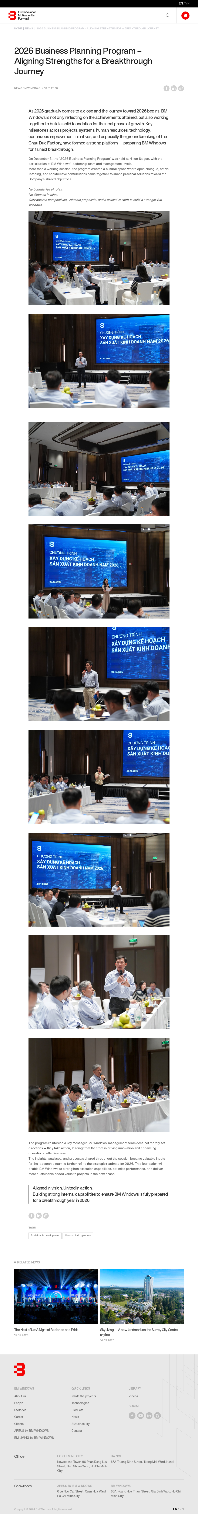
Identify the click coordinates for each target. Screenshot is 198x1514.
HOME (18, 28)
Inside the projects (83, 1396)
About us (20, 1396)
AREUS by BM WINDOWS (31, 1431)
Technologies (80, 1403)
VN (187, 3)
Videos (133, 1396)
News (75, 1417)
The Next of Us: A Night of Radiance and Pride (46, 1330)
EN (181, 3)
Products (77, 1410)
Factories (20, 1410)
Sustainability (80, 1424)
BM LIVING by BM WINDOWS (34, 1438)
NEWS (29, 28)
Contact (76, 1431)
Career (18, 1417)
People (18, 1403)
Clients (19, 1424)
